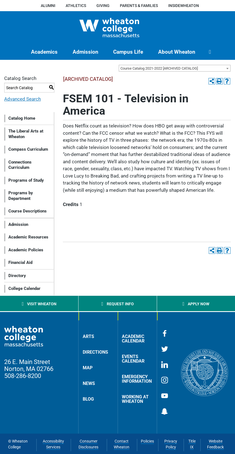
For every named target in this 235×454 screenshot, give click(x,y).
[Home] (117, 27)
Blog (88, 399)
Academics (44, 52)
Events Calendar (133, 359)
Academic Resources (28, 237)
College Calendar (24, 288)
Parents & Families (139, 5)
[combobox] (175, 68)
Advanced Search (22, 99)
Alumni (48, 5)
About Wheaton (176, 52)
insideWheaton (183, 5)
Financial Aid (20, 262)
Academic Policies (25, 249)
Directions (95, 352)
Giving (103, 5)
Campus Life (128, 52)
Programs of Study (26, 180)
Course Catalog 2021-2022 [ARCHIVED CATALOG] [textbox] (159, 68)
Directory (17, 275)
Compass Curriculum (28, 149)
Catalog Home (21, 118)
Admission (85, 52)
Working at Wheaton (135, 399)
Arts (88, 336)
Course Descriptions (27, 211)
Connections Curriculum (20, 165)
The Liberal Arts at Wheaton (25, 134)
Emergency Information (137, 379)
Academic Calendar (133, 339)
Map (87, 367)
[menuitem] (44, 52)
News (89, 383)
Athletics (76, 5)
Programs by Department (20, 195)
